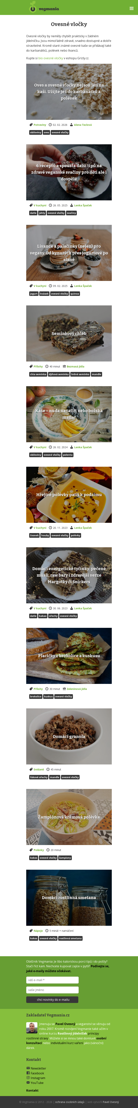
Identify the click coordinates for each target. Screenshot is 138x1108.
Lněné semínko (80, 374)
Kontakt (32, 1090)
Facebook (37, 1073)
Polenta (68, 454)
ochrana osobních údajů (69, 1102)
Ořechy (53, 616)
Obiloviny (35, 132)
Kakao (42, 616)
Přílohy (38, 366)
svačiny (71, 213)
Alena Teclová (83, 125)
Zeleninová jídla (77, 689)
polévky (75, 535)
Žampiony (65, 857)
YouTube (37, 1083)
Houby (45, 535)
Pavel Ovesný (65, 1024)
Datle (33, 213)
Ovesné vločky (60, 132)
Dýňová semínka (59, 374)
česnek (34, 535)
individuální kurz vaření (67, 1043)
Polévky (39, 850)
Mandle (96, 374)
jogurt (34, 293)
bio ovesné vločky (50, 58)
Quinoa (74, 293)
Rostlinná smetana (70, 938)
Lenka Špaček (83, 205)
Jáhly (42, 213)
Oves (46, 132)
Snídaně (39, 769)
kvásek (44, 293)
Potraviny (40, 125)
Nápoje (38, 930)
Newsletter (38, 1068)
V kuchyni (40, 205)
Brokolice (35, 696)
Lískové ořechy (38, 777)
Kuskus (48, 696)
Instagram (38, 1078)
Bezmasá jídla (75, 366)
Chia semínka (38, 374)
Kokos (33, 857)
